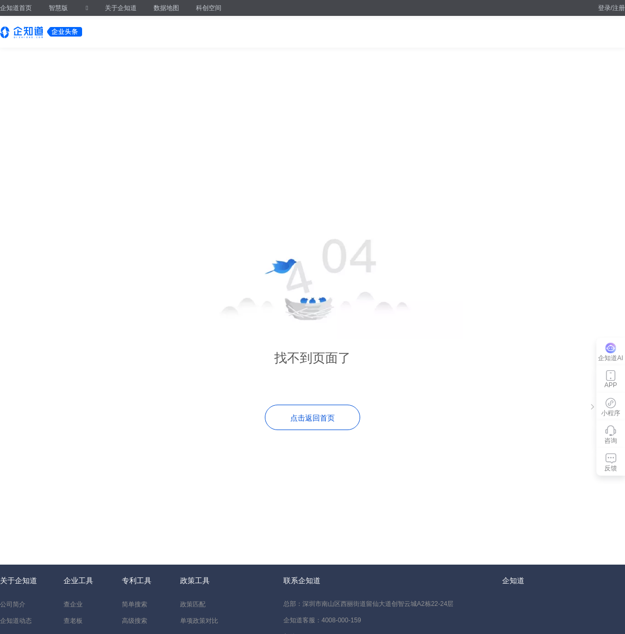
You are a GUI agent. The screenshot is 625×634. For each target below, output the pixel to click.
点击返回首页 (312, 418)
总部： (368, 604)
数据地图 (166, 8)
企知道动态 (16, 620)
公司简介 (12, 604)
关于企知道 (121, 8)
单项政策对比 (199, 620)
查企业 (73, 604)
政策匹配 (193, 604)
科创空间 (208, 8)
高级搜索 (134, 620)
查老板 (73, 620)
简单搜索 (134, 604)
